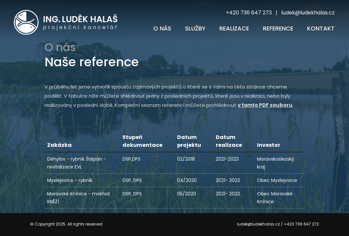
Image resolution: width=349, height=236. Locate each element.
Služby (195, 28)
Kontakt (321, 28)
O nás (162, 28)
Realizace (234, 28)
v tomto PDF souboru (265, 105)
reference (278, 28)
